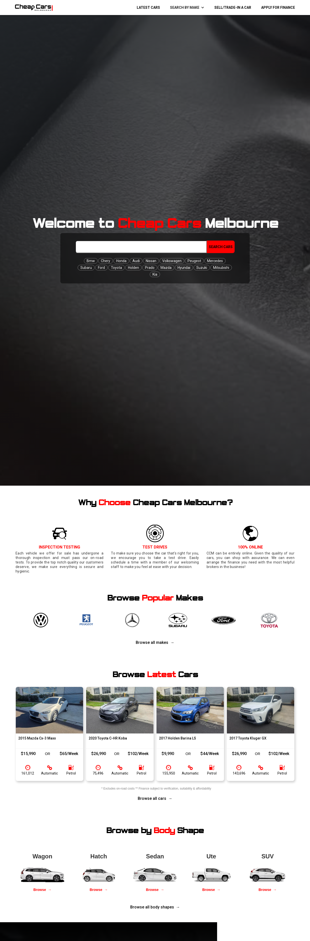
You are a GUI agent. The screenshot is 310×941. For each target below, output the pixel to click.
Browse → (42, 890)
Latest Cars (148, 8)
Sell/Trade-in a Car (232, 8)
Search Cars (221, 247)
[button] (187, 7)
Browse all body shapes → (155, 907)
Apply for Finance (278, 8)
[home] (31, 7)
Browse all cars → (155, 798)
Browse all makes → (155, 642)
